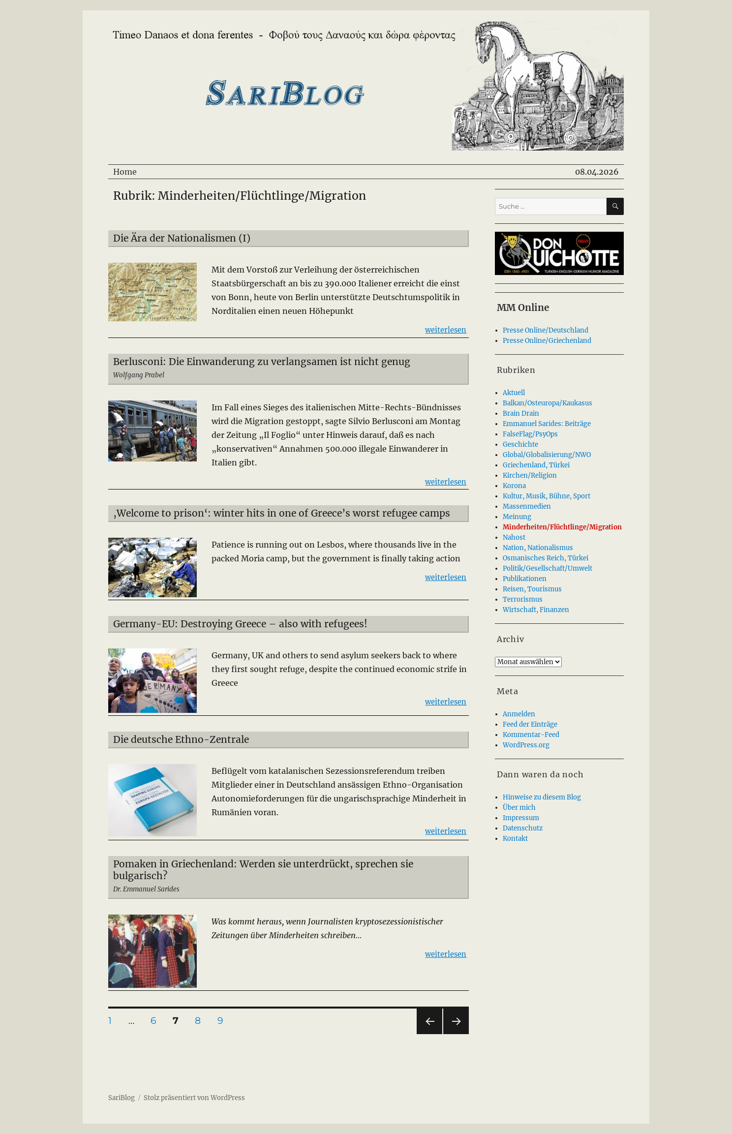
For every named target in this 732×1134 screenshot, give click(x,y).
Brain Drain (521, 413)
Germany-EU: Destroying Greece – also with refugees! (240, 624)
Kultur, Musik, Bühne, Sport (546, 496)
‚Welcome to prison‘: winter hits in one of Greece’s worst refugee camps (281, 513)
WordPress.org (526, 745)
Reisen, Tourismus (532, 589)
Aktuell (514, 393)
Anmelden (519, 714)
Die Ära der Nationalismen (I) (181, 238)
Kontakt (515, 838)
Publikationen (525, 579)
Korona (514, 486)
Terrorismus (523, 599)
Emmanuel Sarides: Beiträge (547, 424)
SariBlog (121, 1098)
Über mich (519, 807)
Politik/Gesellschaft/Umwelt (547, 568)
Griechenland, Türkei (536, 465)
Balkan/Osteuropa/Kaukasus (547, 403)
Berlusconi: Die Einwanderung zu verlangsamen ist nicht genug (261, 362)
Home (125, 172)
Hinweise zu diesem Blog (542, 797)
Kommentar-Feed (531, 735)
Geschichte (520, 444)
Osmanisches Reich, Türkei (545, 558)
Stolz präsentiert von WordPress (194, 1098)
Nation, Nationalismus (538, 548)
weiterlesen (445, 329)
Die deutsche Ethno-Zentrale (181, 739)
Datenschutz (523, 828)
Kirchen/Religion (530, 475)
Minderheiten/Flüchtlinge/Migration (562, 527)
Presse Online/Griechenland (547, 341)
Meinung (517, 517)
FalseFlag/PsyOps (530, 434)
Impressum (521, 818)
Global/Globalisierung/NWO (547, 455)
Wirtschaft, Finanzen (536, 610)
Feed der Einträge (530, 724)
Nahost (514, 537)
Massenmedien (527, 506)
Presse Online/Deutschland (545, 330)
